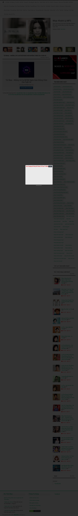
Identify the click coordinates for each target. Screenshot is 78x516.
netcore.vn (40, 185)
